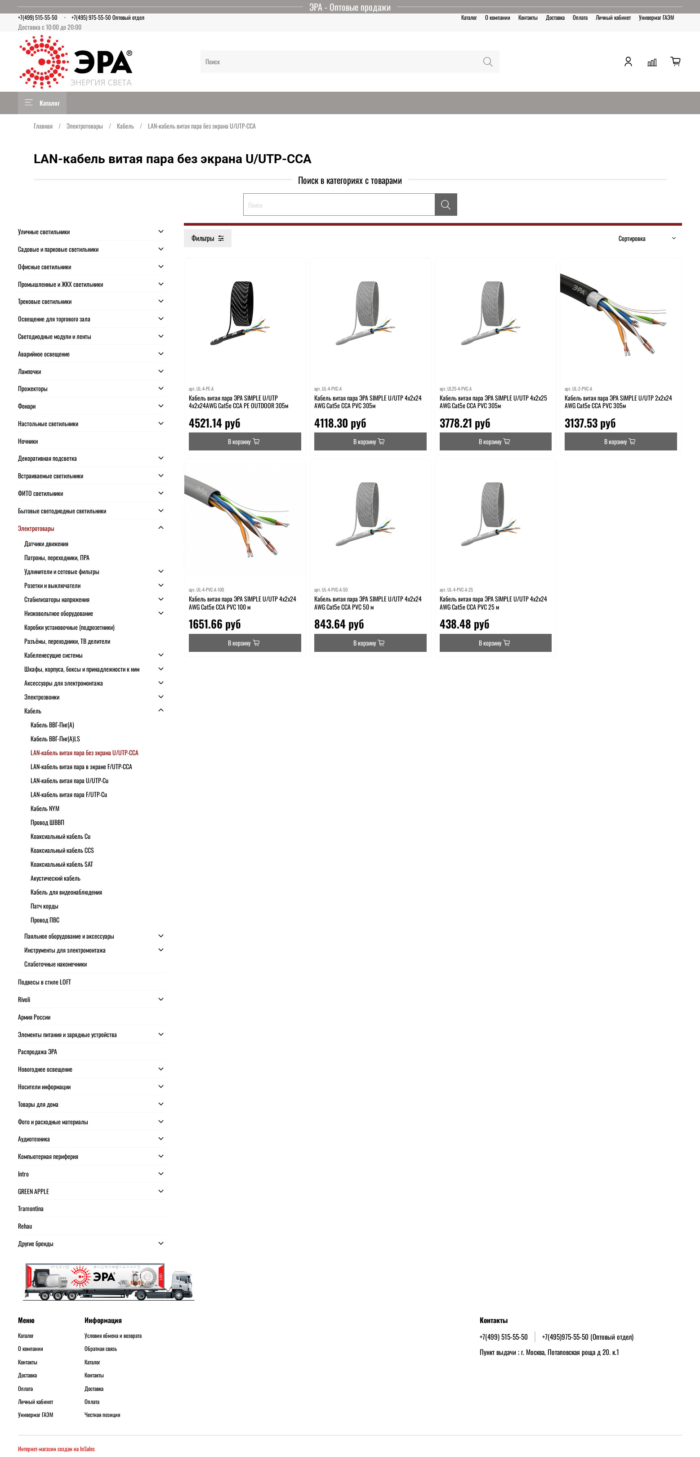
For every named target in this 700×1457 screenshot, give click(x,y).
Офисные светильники (44, 266)
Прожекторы (33, 388)
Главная (43, 125)
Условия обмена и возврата (113, 1336)
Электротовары (85, 125)
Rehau (25, 1225)
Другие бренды (36, 1243)
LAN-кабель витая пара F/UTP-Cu (69, 794)
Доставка (555, 17)
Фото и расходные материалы (53, 1121)
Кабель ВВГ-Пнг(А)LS (55, 738)
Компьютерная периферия (48, 1156)
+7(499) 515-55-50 (38, 17)
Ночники (28, 441)
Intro (23, 1173)
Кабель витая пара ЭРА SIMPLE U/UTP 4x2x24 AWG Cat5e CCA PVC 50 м (368, 602)
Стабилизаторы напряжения (56, 599)
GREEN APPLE (33, 1191)
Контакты (528, 17)
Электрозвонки (41, 696)
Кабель (125, 125)
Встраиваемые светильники (50, 475)
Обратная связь (101, 1349)
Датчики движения (46, 543)
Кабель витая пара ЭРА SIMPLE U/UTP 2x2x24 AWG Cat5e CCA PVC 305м (618, 401)
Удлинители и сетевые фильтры (61, 571)
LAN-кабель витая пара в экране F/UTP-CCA (81, 766)
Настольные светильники (48, 423)
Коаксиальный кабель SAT (62, 864)
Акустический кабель (55, 877)
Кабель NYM (45, 808)
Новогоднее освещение (45, 1069)
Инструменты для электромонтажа (65, 949)
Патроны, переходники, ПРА (56, 557)
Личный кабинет (613, 17)
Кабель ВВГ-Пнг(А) (52, 724)
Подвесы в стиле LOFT (44, 981)
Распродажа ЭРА (37, 1051)
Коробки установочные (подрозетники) (69, 627)
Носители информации (44, 1086)
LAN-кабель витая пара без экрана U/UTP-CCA (84, 752)
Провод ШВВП (47, 822)
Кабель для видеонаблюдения (66, 891)
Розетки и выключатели (52, 585)
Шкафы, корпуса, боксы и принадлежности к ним (81, 668)
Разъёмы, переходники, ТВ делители (67, 641)
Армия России (34, 1016)
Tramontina (31, 1208)
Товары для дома (38, 1104)
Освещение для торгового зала (54, 318)
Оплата (580, 17)
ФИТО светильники (40, 493)
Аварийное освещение (44, 353)
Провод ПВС (45, 919)
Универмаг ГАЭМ (656, 17)
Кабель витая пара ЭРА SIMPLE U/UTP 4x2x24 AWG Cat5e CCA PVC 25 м (493, 602)
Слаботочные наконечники (55, 963)
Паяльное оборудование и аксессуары (69, 935)
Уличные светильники (44, 231)
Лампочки (29, 371)
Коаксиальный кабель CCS (62, 850)
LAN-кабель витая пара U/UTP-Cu (69, 780)
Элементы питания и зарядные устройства (67, 1034)
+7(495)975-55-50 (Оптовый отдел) (587, 1336)
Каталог (469, 17)
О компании (497, 17)
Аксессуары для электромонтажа (63, 682)
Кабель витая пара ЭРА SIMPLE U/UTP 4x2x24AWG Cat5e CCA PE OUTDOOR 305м (238, 401)
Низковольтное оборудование (58, 613)
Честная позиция (102, 1415)
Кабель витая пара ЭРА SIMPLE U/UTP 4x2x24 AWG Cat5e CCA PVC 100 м (242, 602)
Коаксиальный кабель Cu (60, 836)
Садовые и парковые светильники (58, 249)
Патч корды (44, 905)
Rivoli (24, 999)
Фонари (27, 405)
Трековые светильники (44, 301)
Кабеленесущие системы (53, 654)
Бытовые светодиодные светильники (62, 510)
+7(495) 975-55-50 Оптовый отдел (107, 17)
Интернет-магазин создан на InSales (56, 1448)
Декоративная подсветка (47, 458)
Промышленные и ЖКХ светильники (60, 284)
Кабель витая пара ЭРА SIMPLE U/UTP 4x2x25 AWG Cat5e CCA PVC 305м (493, 401)
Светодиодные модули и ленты (54, 336)
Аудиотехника (34, 1138)
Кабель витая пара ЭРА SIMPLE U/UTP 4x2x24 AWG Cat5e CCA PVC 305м (368, 401)
